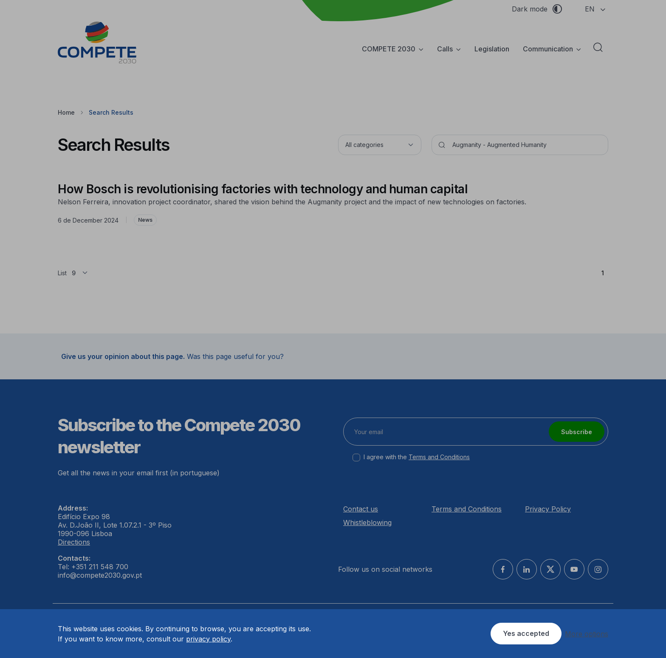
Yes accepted (526, 633)
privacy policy (208, 639)
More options (586, 634)
